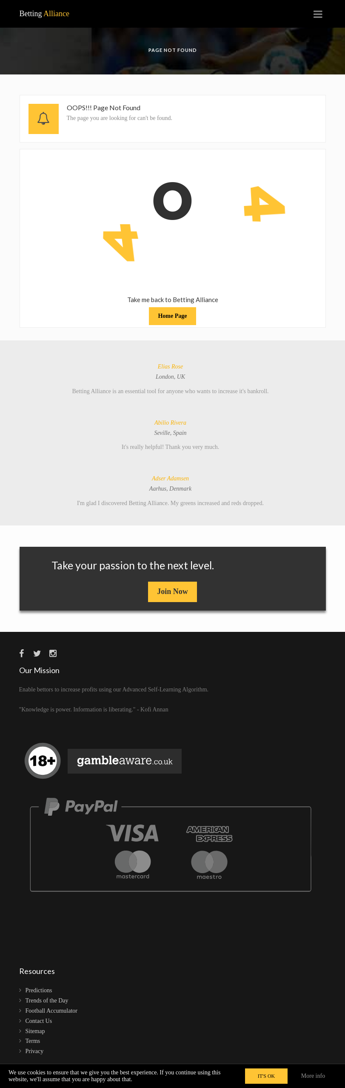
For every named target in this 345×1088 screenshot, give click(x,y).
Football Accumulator (51, 1011)
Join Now (172, 591)
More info (313, 1076)
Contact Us (39, 1021)
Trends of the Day (47, 1000)
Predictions (39, 990)
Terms (33, 1041)
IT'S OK (266, 1076)
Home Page (172, 316)
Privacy (35, 1051)
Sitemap (35, 1031)
